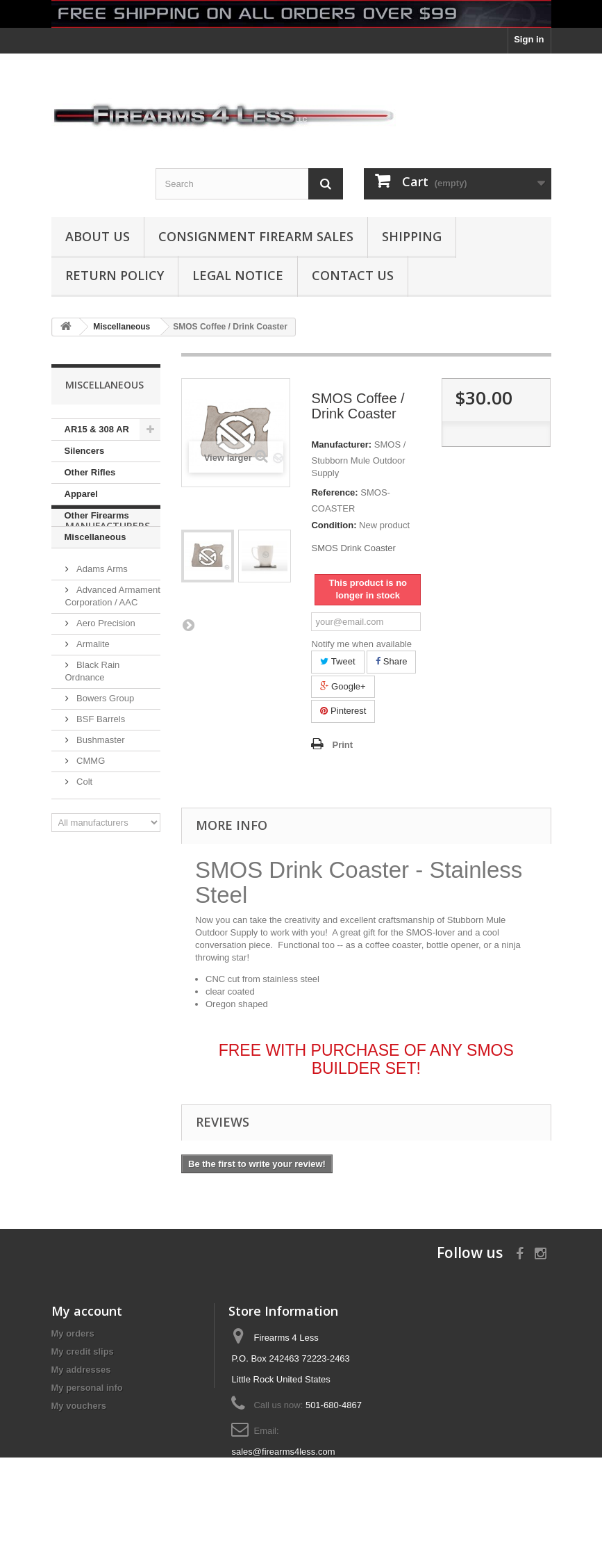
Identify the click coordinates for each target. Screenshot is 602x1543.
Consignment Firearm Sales (255, 236)
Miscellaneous (95, 537)
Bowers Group (104, 756)
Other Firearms (97, 515)
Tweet (337, 661)
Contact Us (353, 275)
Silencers (85, 451)
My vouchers (78, 1406)
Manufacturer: (341, 444)
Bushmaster (99, 798)
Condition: (333, 525)
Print (342, 745)
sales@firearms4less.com (283, 1451)
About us (97, 236)
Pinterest (343, 710)
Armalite (92, 702)
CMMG (90, 819)
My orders (72, 1333)
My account (86, 1311)
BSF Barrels (100, 777)
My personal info (87, 1387)
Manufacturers (107, 589)
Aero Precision (104, 681)
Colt (83, 840)
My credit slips (82, 1351)
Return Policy (114, 275)
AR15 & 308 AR (97, 429)
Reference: (334, 492)
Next (188, 625)
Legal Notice (237, 275)
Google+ (342, 686)
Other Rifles (90, 472)
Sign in (529, 39)
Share (391, 661)
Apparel (81, 494)
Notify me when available (361, 644)
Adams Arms (101, 627)
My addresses (81, 1369)
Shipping (412, 236)
